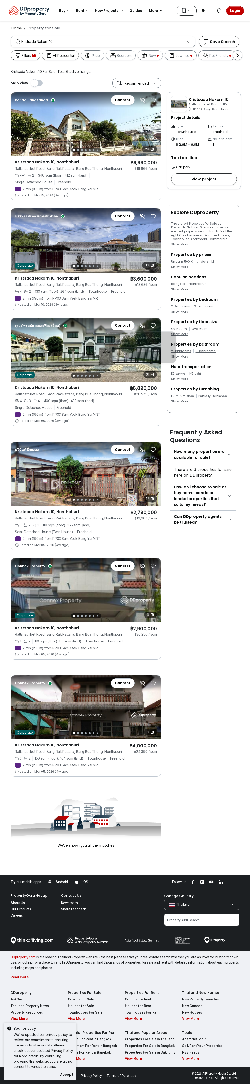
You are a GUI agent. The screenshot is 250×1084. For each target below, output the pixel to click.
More (156, 11)
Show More (179, 244)
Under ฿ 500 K (182, 262)
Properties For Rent (142, 992)
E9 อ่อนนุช (178, 374)
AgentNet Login (194, 1039)
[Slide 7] (97, 150)
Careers (17, 915)
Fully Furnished (182, 396)
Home (16, 28)
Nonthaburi (197, 284)
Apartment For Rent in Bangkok (92, 1046)
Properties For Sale (84, 992)
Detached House (216, 235)
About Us (18, 903)
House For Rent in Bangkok (89, 1052)
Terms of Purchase (121, 1076)
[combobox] (102, 41)
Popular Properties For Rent (92, 1032)
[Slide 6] (93, 150)
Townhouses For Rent (142, 1012)
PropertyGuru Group (29, 895)
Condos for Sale (81, 999)
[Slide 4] (86, 150)
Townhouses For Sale (85, 1012)
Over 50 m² (200, 329)
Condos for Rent (138, 999)
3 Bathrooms (206, 351)
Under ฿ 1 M (205, 262)
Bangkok (178, 284)
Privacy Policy (62, 1050)
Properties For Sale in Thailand (150, 1039)
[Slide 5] (90, 150)
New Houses (192, 1012)
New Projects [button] (110, 11)
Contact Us (71, 895)
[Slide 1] (74, 150)
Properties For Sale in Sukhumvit (151, 1052)
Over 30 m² (179, 329)
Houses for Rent (138, 1006)
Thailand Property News (30, 1006)
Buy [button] (65, 11)
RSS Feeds (190, 1052)
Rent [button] (83, 11)
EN (206, 11)
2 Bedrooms (180, 306)
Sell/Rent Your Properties (202, 1046)
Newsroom (69, 903)
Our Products (21, 909)
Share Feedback (73, 909)
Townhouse (180, 239)
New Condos (192, 1006)
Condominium (190, 235)
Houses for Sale (81, 1006)
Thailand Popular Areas (146, 1032)
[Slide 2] (78, 150)
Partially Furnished (212, 396)
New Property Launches (201, 999)
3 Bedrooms (203, 306)
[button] (204, 179)
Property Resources (27, 1012)
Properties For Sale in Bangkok (150, 1046)
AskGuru (17, 999)
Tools (187, 1032)
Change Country (179, 896)
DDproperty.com (23, 957)
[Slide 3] (82, 150)
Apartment (199, 239)
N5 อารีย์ (195, 374)
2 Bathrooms (181, 351)
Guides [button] (135, 10)
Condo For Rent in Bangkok (89, 1039)
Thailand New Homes (201, 992)
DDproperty (21, 992)
